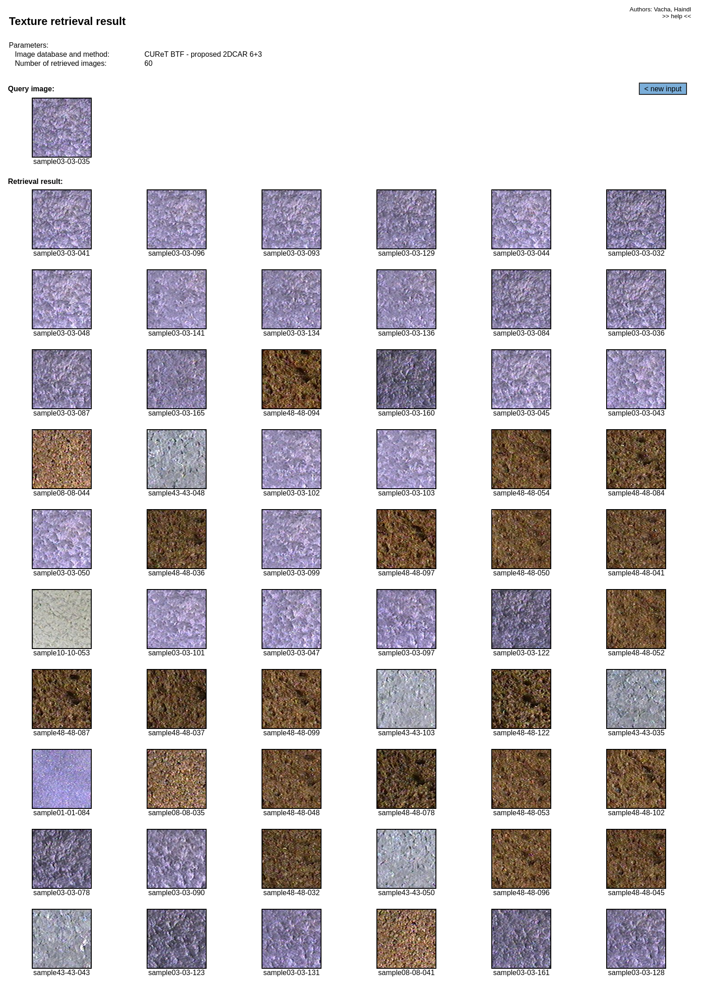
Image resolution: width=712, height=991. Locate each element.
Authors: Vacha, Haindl (660, 9)
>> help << (676, 16)
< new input (663, 89)
